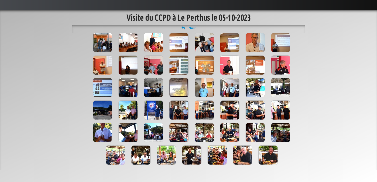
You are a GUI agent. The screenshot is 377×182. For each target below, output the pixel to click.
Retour (188, 28)
